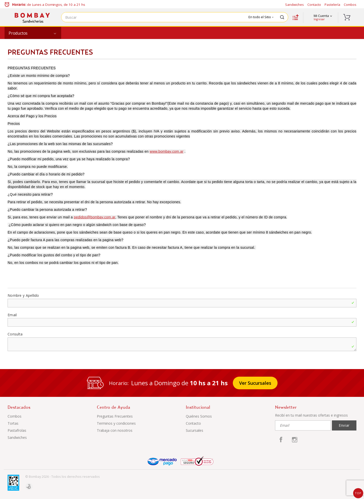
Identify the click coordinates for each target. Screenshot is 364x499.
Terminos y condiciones (116, 423)
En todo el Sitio (261, 17)
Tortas (13, 423)
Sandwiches (294, 4)
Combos (350, 4)
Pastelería (332, 4)
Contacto (314, 4)
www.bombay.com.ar (167, 151)
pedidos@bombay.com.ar (94, 217)
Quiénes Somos (199, 416)
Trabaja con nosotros (114, 430)
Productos (18, 33)
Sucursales (194, 430)
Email (12, 314)
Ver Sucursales (255, 383)
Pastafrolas (17, 430)
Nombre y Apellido (23, 295)
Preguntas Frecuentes (115, 416)
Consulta (15, 334)
